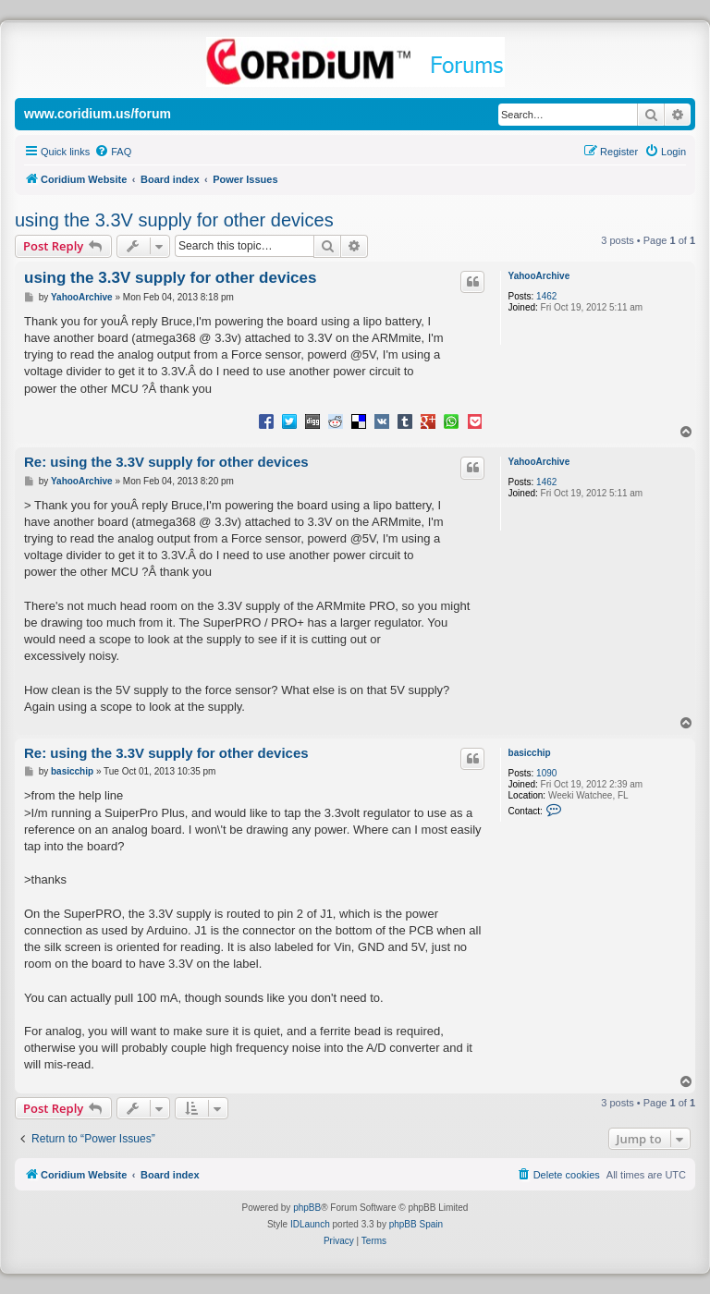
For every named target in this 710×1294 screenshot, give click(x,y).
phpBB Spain (416, 1224)
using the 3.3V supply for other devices (174, 220)
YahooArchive (539, 276)
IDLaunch (310, 1224)
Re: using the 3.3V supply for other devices (166, 462)
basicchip (529, 753)
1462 (546, 296)
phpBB (307, 1207)
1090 (546, 773)
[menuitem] (112, 151)
